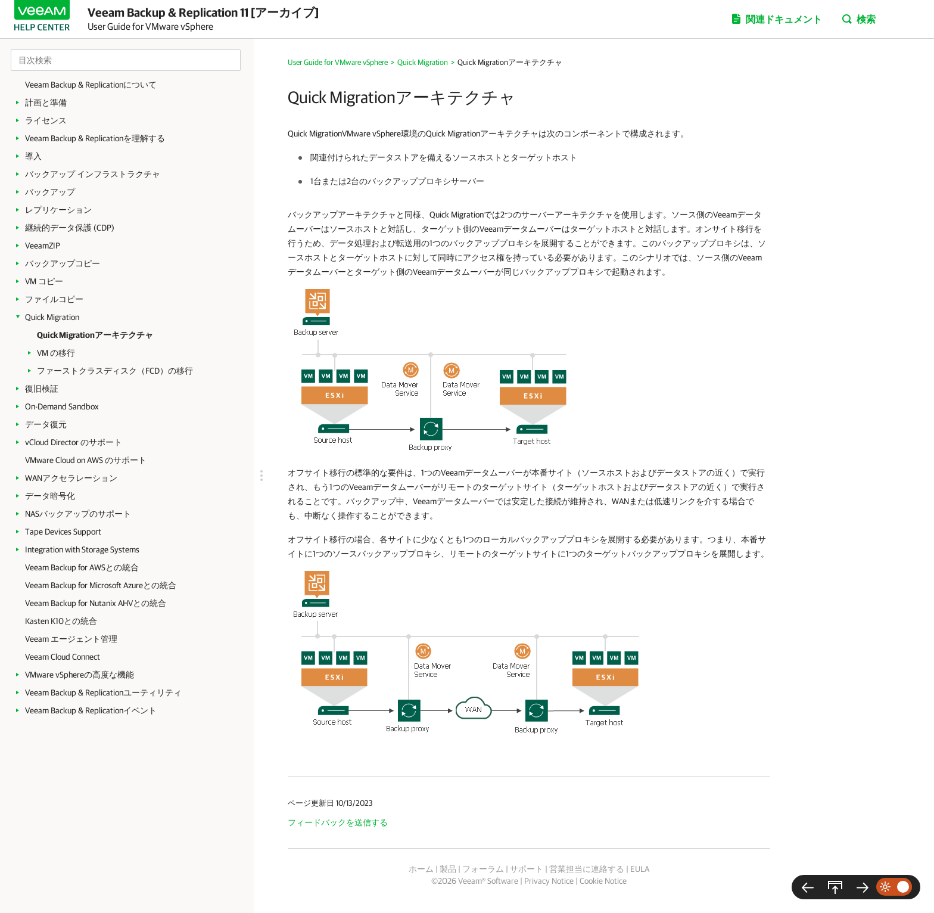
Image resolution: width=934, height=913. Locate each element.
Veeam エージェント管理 (71, 639)
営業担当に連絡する (586, 869)
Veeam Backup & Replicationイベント (91, 710)
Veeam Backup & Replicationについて (91, 84)
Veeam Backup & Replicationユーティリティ (103, 692)
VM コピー (44, 281)
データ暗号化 (50, 496)
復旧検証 (41, 388)
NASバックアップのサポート (78, 513)
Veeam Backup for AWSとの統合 (82, 567)
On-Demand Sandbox (62, 406)
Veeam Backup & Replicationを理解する (95, 138)
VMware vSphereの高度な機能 (79, 674)
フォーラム (483, 869)
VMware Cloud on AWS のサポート (86, 460)
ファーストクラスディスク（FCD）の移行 (115, 370)
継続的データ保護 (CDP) (69, 227)
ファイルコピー (54, 299)
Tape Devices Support (63, 531)
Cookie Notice (603, 881)
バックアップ (50, 192)
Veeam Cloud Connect (62, 657)
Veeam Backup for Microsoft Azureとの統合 (100, 585)
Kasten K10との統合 (61, 621)
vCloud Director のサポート (73, 442)
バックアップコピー (62, 263)
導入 (33, 156)
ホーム (421, 869)
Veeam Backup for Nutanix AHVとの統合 (95, 603)
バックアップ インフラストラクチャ (92, 174)
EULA (639, 869)
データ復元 (46, 424)
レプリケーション (58, 210)
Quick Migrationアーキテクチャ (95, 335)
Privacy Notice (549, 881)
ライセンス (46, 120)
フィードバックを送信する (338, 822)
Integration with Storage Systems (82, 549)
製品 (448, 869)
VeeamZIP (42, 245)
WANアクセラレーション (71, 478)
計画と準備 (46, 102)
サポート (526, 869)
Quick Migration (52, 317)
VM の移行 (56, 353)
